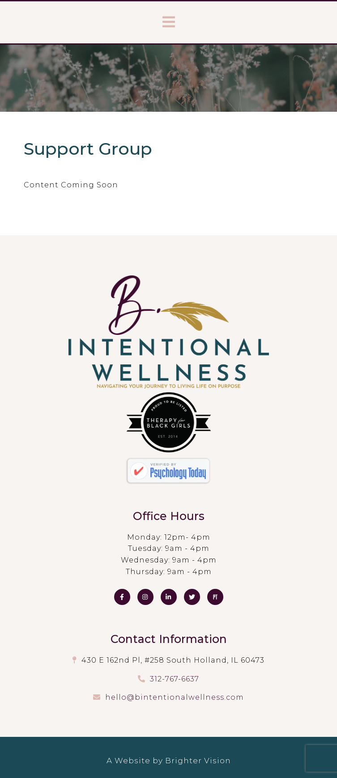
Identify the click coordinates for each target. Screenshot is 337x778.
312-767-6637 (174, 679)
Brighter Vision (198, 760)
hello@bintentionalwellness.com (174, 697)
